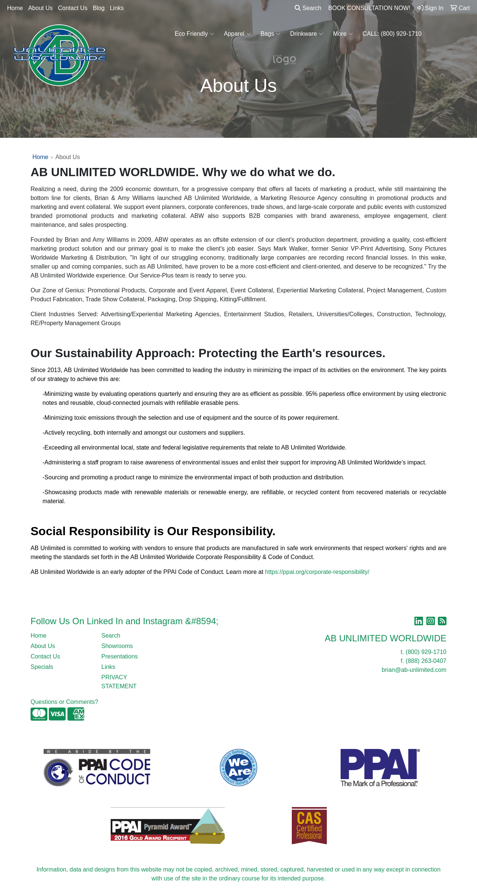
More (343, 33)
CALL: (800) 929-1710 (392, 34)
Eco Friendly (194, 33)
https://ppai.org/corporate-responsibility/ (317, 572)
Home (15, 8)
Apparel (237, 33)
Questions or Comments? (64, 702)
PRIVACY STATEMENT (119, 681)
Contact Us (73, 8)
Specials (42, 667)
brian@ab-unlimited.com (414, 670)
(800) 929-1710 (426, 652)
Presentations (119, 656)
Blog (99, 8)
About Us (40, 8)
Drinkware (306, 33)
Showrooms (117, 646)
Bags (270, 33)
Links (117, 8)
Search (308, 8)
